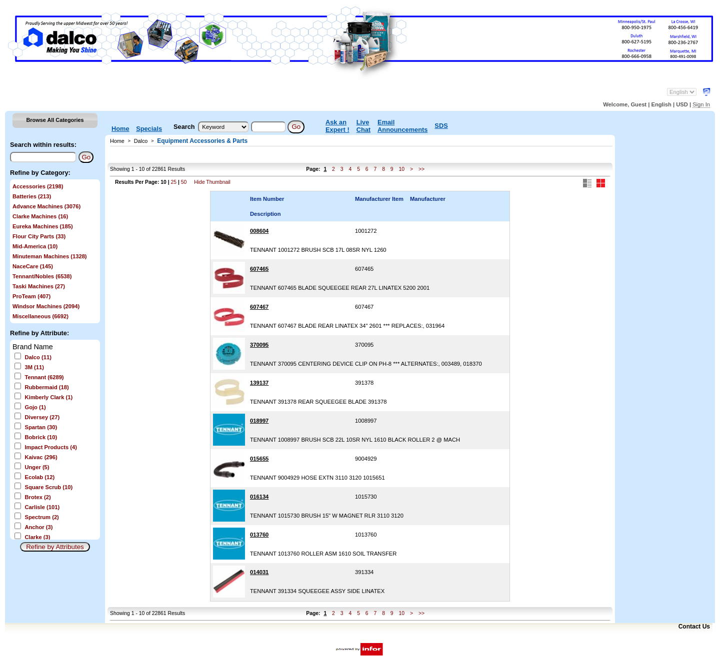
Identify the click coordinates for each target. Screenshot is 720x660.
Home (121, 128)
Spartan (40, 427)
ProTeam (31, 296)
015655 (259, 459)
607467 (259, 307)
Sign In (701, 104)
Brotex (37, 497)
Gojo (35, 407)
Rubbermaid (46, 387)
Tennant (44, 377)
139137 (259, 383)
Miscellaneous (40, 316)
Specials (149, 128)
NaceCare (32, 266)
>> (421, 169)
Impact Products (50, 447)
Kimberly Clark (48, 397)
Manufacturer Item (379, 199)
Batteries (31, 196)
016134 (259, 497)
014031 (259, 572)
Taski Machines (38, 286)
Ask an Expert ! (338, 125)
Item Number (267, 199)
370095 (259, 345)
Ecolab (39, 477)
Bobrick (40, 437)
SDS (441, 125)
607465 (259, 269)
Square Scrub (48, 487)
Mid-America (35, 246)
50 (184, 182)
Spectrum (41, 517)
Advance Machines (46, 206)
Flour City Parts (39, 236)
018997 (259, 421)
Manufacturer (428, 199)
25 (173, 182)
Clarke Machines (40, 216)
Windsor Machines (46, 306)
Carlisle (42, 507)
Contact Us (694, 626)
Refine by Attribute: (39, 333)
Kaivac (40, 457)
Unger (36, 467)
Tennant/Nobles (42, 276)
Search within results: (43, 144)
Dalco (37, 357)
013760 (259, 535)
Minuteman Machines (49, 256)
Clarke (37, 537)
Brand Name (32, 347)
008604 (259, 231)
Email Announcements (403, 125)
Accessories (37, 186)
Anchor (38, 527)
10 (401, 169)
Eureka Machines (42, 226)
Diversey (42, 417)
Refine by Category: (40, 172)
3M (34, 367)
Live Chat (363, 125)
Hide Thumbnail (212, 182)
